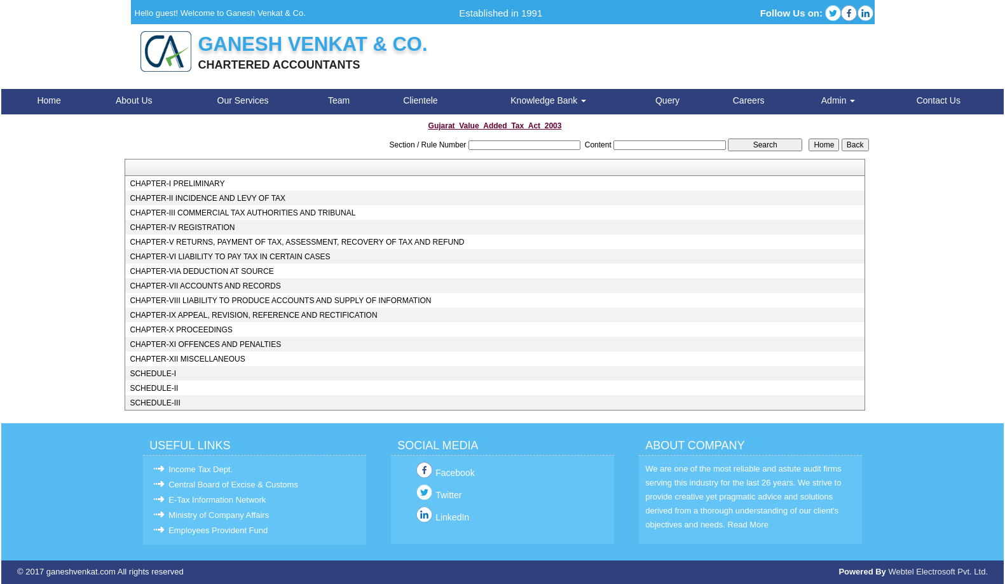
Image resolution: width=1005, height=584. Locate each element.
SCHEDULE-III (155, 402)
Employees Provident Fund (218, 530)
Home (48, 100)
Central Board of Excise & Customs (233, 484)
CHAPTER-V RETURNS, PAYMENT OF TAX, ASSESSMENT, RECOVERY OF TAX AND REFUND (297, 242)
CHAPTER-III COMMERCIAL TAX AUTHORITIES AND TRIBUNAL (242, 212)
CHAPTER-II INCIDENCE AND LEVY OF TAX (207, 198)
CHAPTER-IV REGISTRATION (182, 227)
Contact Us (939, 100)
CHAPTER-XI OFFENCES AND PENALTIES (205, 344)
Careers (749, 100)
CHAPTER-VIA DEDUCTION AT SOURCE (201, 271)
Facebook (454, 473)
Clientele (420, 100)
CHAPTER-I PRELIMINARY (177, 183)
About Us (134, 100)
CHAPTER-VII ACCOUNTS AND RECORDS (205, 286)
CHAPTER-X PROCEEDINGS (181, 329)
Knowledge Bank (548, 100)
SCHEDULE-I (153, 373)
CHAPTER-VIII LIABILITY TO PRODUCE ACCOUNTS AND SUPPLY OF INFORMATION (280, 300)
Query (667, 100)
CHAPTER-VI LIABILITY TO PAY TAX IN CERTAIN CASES (230, 256)
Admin (838, 100)
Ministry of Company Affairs (218, 515)
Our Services (243, 100)
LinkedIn (452, 517)
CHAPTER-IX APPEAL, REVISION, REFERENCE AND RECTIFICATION (253, 315)
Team (339, 100)
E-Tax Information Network (217, 500)
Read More (748, 524)
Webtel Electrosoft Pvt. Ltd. (938, 571)
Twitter (448, 495)
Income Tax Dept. (200, 469)
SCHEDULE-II (154, 388)
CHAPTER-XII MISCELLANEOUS (187, 359)
